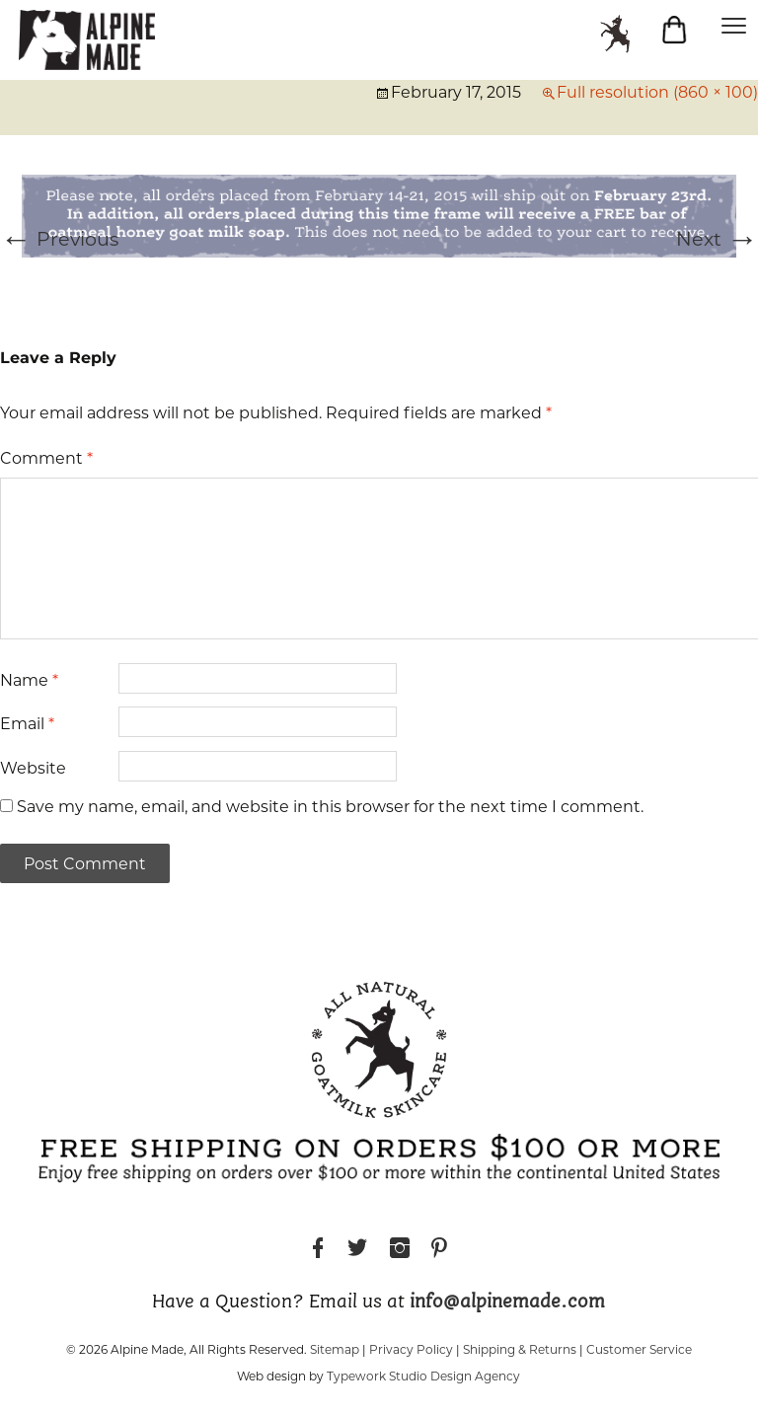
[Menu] (733, 24)
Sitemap (334, 1349)
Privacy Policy (411, 1349)
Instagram (400, 1250)
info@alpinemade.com (507, 1302)
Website (33, 768)
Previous (59, 239)
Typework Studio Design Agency (423, 1376)
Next (717, 239)
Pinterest (439, 1250)
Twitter (357, 1250)
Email (27, 723)
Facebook (318, 1250)
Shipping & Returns (519, 1349)
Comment (46, 458)
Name (29, 680)
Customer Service (639, 1349)
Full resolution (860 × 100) (657, 92)
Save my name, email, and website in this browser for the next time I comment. (330, 806)
